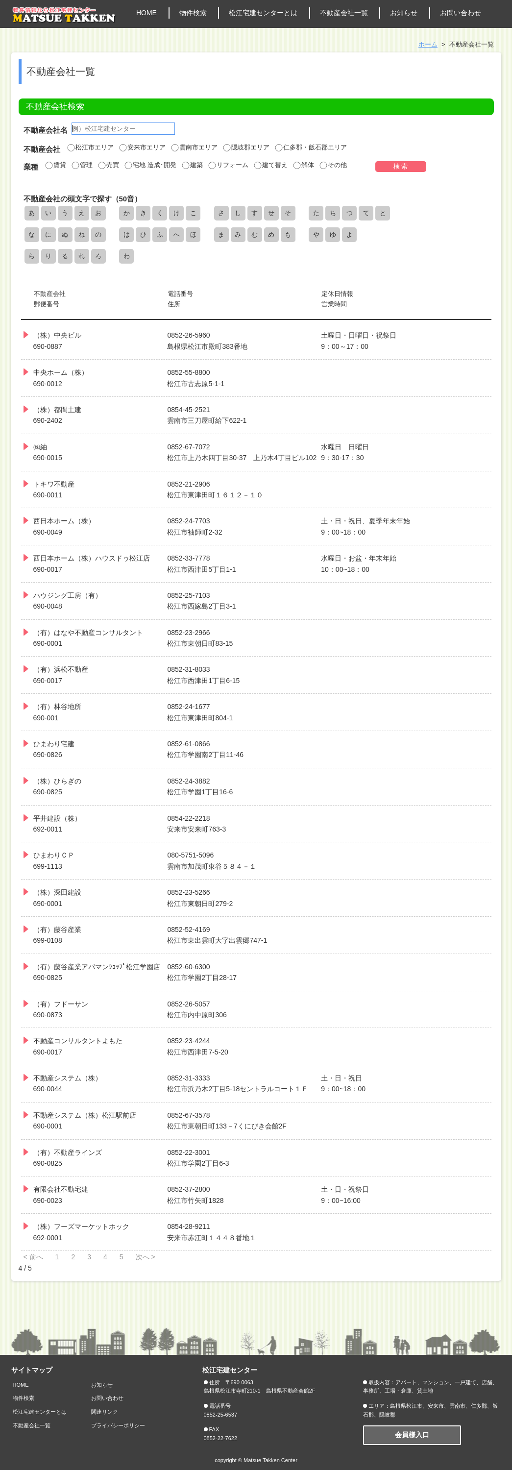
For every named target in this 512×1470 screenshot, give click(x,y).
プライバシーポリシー (118, 1425)
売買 (108, 165)
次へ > (145, 1257)
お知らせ (403, 13)
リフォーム (228, 165)
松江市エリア (90, 147)
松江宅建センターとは (263, 13)
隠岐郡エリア (245, 147)
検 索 (400, 166)
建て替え (270, 165)
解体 (303, 165)
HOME (146, 13)
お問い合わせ (460, 13)
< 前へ (33, 1257)
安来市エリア (142, 147)
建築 (192, 165)
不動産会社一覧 (344, 13)
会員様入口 (412, 1435)
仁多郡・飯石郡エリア (310, 147)
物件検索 (193, 13)
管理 (82, 165)
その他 (333, 165)
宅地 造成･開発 (150, 165)
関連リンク (104, 1412)
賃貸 (55, 165)
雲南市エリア (194, 147)
